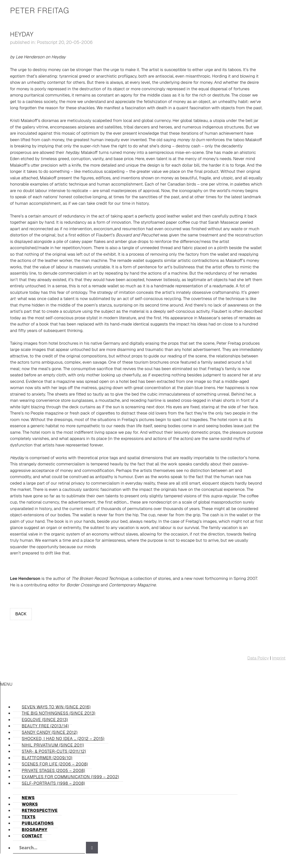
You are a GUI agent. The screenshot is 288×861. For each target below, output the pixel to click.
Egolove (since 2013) (45, 719)
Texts (28, 817)
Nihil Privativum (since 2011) (53, 745)
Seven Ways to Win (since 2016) (56, 707)
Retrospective (40, 810)
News (28, 797)
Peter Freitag (39, 10)
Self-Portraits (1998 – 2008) (53, 783)
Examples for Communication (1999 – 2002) (70, 776)
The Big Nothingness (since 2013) (58, 713)
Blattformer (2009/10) (47, 757)
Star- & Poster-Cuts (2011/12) (54, 751)
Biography (34, 829)
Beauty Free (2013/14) (45, 726)
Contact (32, 836)
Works (30, 804)
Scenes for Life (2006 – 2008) (55, 764)
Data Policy (258, 658)
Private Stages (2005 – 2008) (53, 770)
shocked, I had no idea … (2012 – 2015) (63, 738)
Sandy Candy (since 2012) (49, 732)
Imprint (279, 658)
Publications (38, 823)
